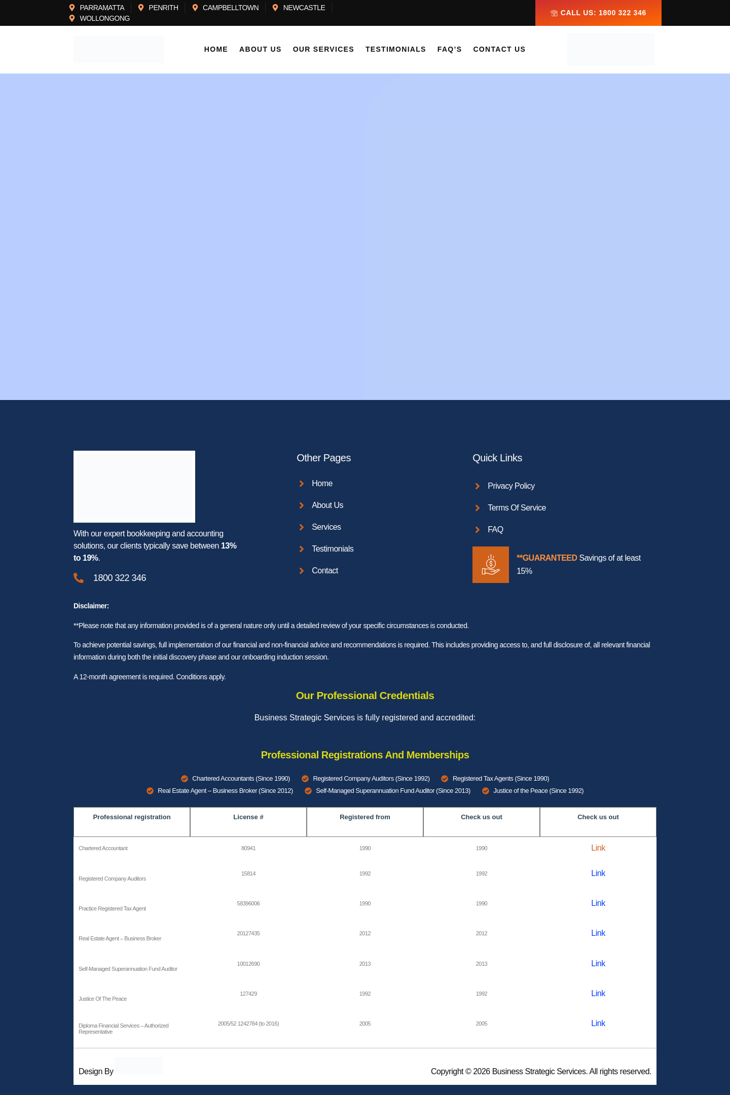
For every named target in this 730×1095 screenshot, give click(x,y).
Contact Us (497, 50)
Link (598, 848)
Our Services (324, 50)
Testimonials (396, 50)
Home (219, 50)
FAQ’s (448, 50)
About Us (262, 50)
